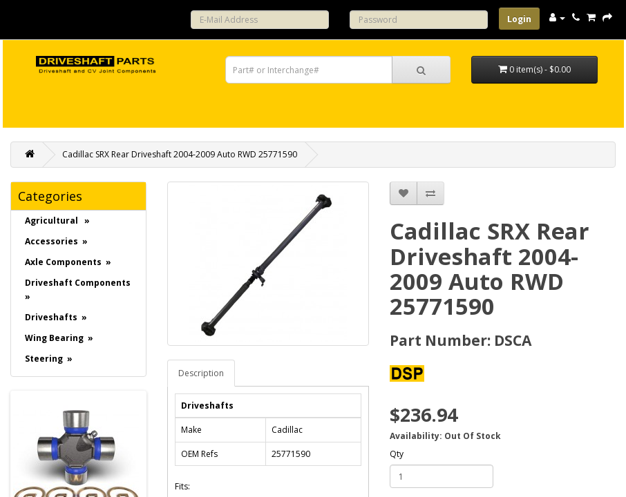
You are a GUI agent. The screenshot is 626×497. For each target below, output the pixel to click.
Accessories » (56, 241)
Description (201, 373)
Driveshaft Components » (79, 289)
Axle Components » (68, 262)
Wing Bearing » (59, 338)
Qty (397, 454)
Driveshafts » (56, 317)
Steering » (49, 358)
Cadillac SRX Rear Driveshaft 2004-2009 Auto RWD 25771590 (179, 154)
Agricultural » (57, 220)
